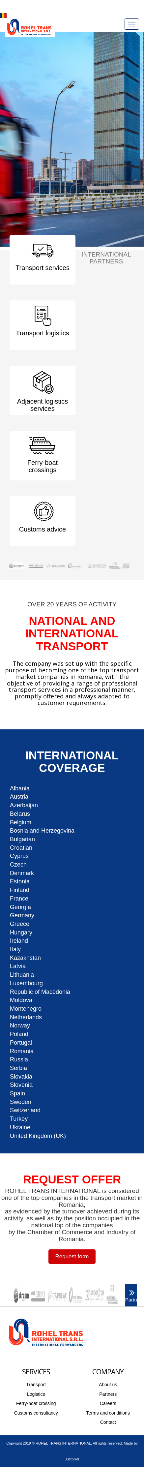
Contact (108, 1422)
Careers (108, 1403)
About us (108, 1384)
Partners (108, 1394)
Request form (72, 1256)
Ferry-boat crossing (36, 1403)
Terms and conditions (108, 1413)
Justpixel (72, 1459)
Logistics (36, 1394)
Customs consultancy (36, 1413)
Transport (36, 1384)
